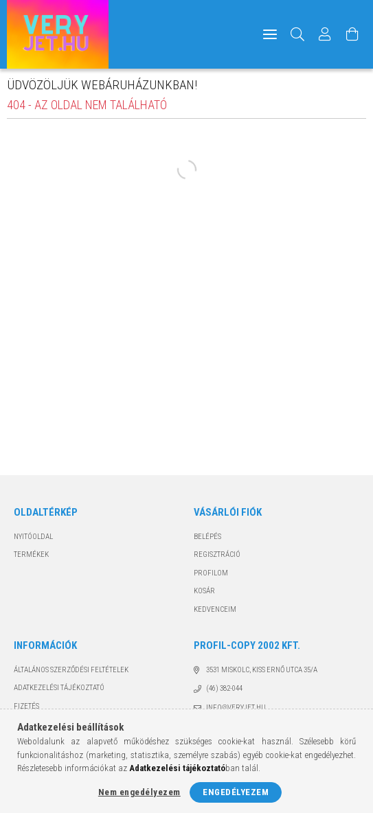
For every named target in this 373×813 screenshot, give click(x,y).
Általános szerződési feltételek (71, 669)
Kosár (204, 590)
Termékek (31, 554)
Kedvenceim (215, 609)
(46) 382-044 (224, 688)
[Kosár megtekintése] (352, 34)
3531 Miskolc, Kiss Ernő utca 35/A (261, 669)
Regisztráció (217, 554)
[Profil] (325, 34)
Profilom (211, 573)
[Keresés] (298, 34)
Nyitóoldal (33, 536)
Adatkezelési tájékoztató (59, 687)
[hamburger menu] (270, 34)
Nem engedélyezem (139, 792)
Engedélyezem (236, 792)
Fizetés (26, 706)
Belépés (207, 536)
